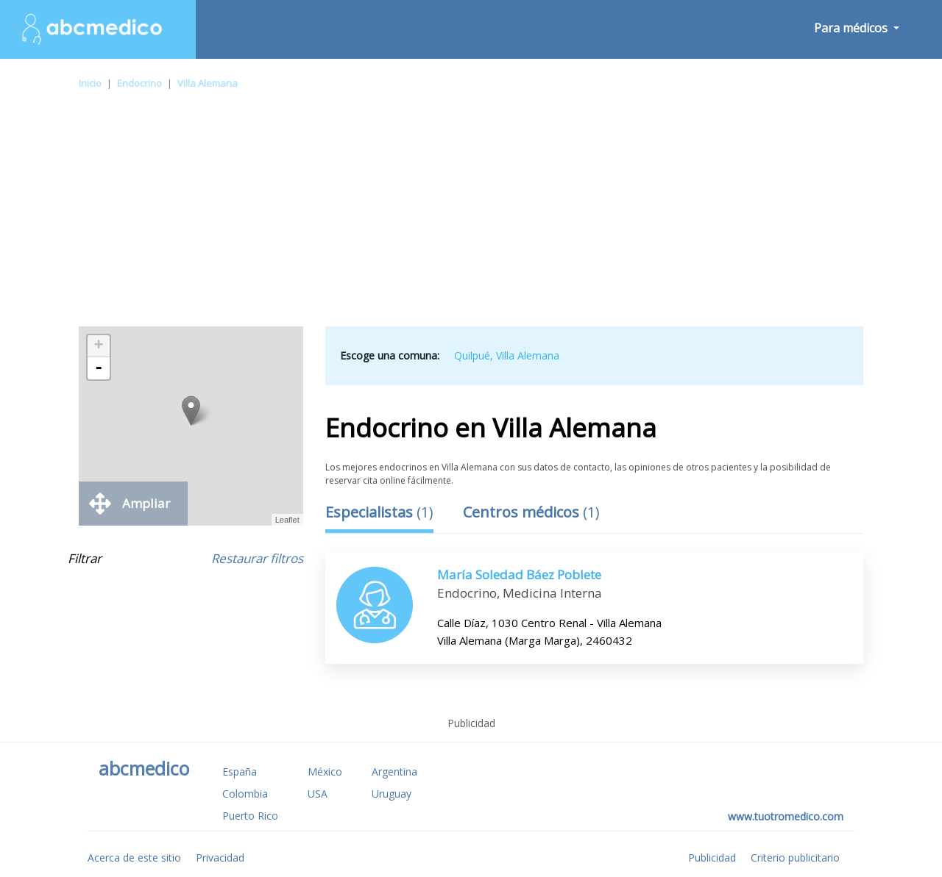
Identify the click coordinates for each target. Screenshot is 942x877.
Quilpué (472, 355)
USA (317, 794)
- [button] (98, 368)
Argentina (394, 771)
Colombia (245, 794)
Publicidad (712, 858)
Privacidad (220, 858)
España (239, 771)
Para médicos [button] (852, 28)
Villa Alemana (207, 83)
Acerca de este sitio (134, 858)
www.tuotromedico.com (785, 816)
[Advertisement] (471, 216)
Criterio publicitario (795, 858)
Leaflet (287, 519)
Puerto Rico (250, 816)
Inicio (90, 83)
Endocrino (139, 83)
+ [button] (99, 346)
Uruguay (391, 794)
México (325, 771)
